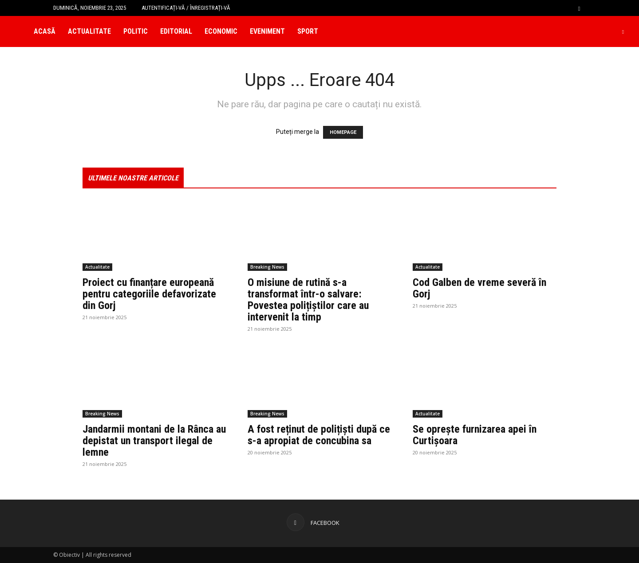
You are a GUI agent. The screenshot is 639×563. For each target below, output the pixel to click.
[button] (579, 7)
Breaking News (267, 267)
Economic (221, 31)
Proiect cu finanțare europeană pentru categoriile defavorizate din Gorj (149, 294)
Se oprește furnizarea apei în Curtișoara (474, 435)
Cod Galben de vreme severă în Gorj (479, 288)
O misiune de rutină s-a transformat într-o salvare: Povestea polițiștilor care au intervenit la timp (308, 299)
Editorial (176, 31)
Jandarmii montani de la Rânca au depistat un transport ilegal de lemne (154, 440)
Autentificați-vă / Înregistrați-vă (186, 7)
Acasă (44, 31)
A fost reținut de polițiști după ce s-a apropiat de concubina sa (319, 435)
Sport (307, 31)
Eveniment (267, 31)
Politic (135, 31)
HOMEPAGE (343, 132)
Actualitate (89, 31)
